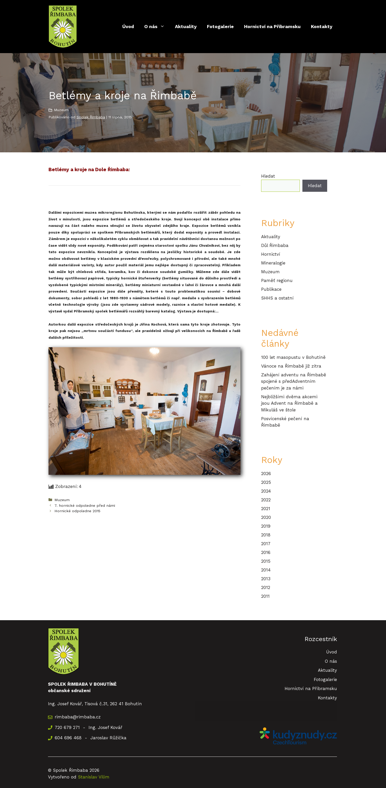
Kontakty (321, 26)
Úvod (128, 26)
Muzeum (61, 110)
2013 (265, 578)
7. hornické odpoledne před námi (84, 505)
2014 (266, 570)
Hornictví (270, 254)
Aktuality (186, 26)
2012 (265, 587)
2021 (265, 508)
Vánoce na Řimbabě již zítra (291, 366)
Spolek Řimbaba (91, 117)
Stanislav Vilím (93, 776)
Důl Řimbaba (274, 245)
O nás (157, 26)
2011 (265, 596)
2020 (266, 517)
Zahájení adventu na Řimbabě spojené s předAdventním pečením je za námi (293, 381)
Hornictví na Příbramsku (272, 26)
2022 (266, 499)
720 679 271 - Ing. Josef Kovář (88, 727)
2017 (265, 543)
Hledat (268, 176)
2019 (265, 526)
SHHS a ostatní (277, 298)
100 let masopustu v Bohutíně (293, 357)
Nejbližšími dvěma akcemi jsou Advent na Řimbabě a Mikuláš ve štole (289, 403)
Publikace (271, 289)
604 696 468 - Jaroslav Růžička (90, 737)
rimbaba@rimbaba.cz (78, 716)
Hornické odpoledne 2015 (77, 511)
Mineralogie (273, 263)
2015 (265, 561)
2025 (266, 482)
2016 (265, 552)
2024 (266, 491)
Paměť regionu (277, 280)
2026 (266, 473)
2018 (265, 534)
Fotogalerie (220, 26)
